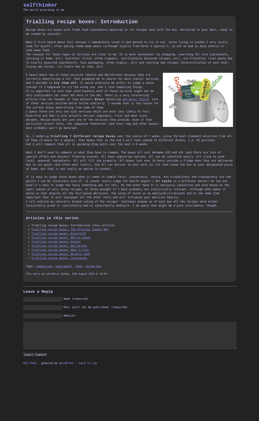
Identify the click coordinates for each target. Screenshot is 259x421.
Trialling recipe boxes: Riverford (58, 233)
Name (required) (75, 298)
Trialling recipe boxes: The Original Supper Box (70, 229)
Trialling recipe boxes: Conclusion (59, 258)
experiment (63, 266)
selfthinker (40, 5)
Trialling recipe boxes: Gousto (56, 241)
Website (69, 315)
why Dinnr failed (135, 99)
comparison (44, 266)
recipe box (93, 266)
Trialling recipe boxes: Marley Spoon (61, 237)
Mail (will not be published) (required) (95, 307)
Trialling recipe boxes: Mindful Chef (61, 254)
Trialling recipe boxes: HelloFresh (59, 245)
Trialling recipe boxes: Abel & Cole (60, 249)
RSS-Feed (29, 363)
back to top (88, 363)
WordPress (66, 363)
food (78, 266)
